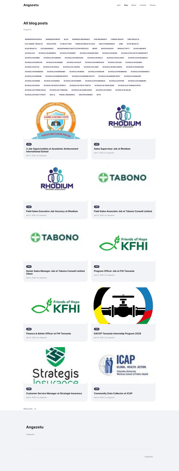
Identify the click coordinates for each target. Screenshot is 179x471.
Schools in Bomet (68, 53)
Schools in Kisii (115, 62)
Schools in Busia (109, 53)
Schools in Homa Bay (74, 58)
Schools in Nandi (32, 81)
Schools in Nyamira (72, 81)
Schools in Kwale (51, 67)
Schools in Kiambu (54, 62)
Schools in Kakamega (138, 58)
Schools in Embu (32, 58)
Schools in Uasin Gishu (81, 90)
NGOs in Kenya (107, 48)
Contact (143, 5)
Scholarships (139, 48)
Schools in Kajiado (115, 58)
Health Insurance (107, 44)
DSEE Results (133, 39)
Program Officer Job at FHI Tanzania (114, 271)
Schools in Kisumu (133, 62)
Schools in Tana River (104, 85)
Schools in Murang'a (140, 72)
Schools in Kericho (33, 62)
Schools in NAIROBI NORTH (56, 76)
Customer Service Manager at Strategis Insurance (54, 393)
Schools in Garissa (52, 58)
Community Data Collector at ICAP (113, 393)
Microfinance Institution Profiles (72, 48)
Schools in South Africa (55, 85)
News (94, 48)
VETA (98, 95)
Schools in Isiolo (95, 58)
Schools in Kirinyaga (94, 62)
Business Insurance (81, 39)
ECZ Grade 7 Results (34, 44)
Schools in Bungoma (89, 53)
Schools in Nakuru (132, 76)
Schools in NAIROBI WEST (109, 76)
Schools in (30, 53)
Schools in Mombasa (117, 72)
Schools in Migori (96, 72)
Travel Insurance (67, 95)
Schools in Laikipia (71, 67)
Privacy (153, 5)
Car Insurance (100, 39)
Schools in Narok (52, 81)
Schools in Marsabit (56, 72)
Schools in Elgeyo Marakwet (134, 53)
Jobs (119, 5)
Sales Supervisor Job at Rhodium (112, 148)
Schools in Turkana (59, 90)
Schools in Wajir (123, 90)
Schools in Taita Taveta (80, 85)
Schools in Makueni (135, 67)
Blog (126, 5)
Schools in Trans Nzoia (35, 90)
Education (51, 44)
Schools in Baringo (47, 53)
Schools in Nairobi (33, 76)
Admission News (53, 39)
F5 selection (65, 44)
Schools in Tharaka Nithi (129, 85)
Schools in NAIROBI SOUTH (83, 76)
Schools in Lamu (91, 67)
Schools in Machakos (112, 67)
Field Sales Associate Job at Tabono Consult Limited (123, 211)
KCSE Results (31, 48)
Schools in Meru (76, 72)
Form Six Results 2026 (85, 44)
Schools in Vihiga (104, 90)
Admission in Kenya (33, 39)
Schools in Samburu (137, 81)
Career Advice (117, 39)
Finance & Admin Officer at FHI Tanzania (48, 333)
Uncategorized (86, 95)
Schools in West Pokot (35, 95)
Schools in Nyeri (116, 81)
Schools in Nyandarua (95, 81)
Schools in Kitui (32, 67)
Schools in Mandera (34, 72)
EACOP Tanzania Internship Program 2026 (117, 333)
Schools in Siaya (32, 85)
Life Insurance (47, 48)
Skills (52, 95)
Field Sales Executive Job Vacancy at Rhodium (52, 211)
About (133, 5)
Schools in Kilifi (74, 62)
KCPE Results (133, 44)
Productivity (123, 48)
